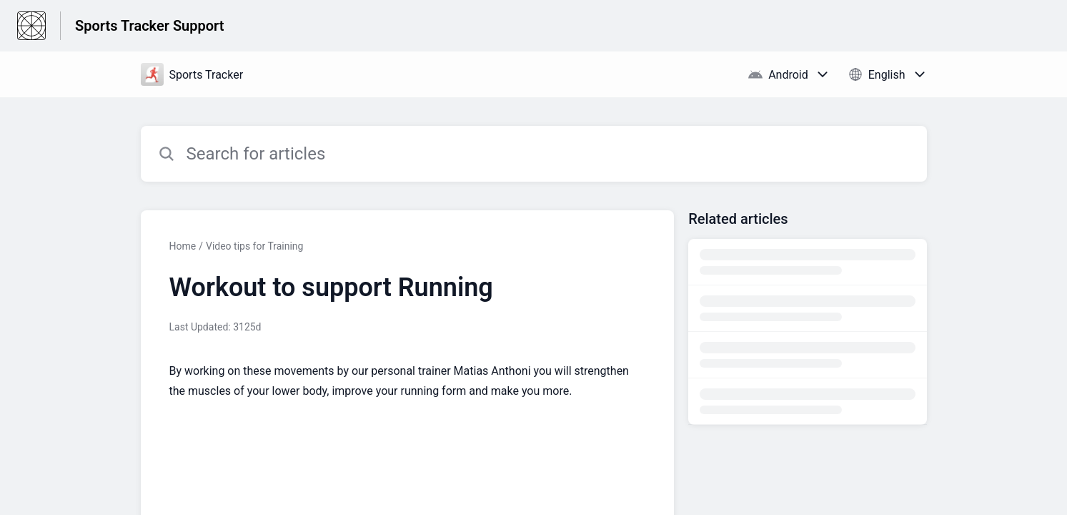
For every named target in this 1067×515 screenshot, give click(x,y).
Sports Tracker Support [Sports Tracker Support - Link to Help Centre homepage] (149, 25)
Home (183, 246)
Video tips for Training (255, 246)
